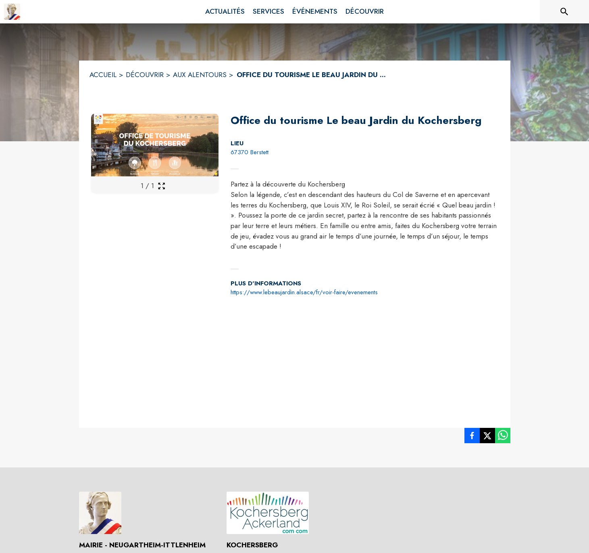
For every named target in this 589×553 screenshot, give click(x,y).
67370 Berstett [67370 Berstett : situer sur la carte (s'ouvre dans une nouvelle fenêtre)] (249, 152)
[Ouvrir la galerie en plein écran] (161, 185)
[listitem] (472, 437)
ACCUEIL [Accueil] (103, 75)
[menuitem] (225, 11)
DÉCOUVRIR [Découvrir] (145, 75)
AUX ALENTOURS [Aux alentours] (200, 75)
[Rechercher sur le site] (564, 11)
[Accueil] (12, 12)
